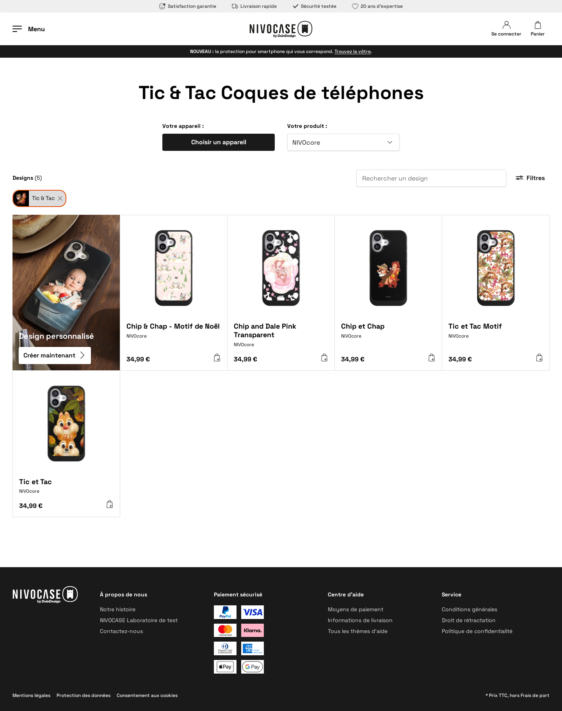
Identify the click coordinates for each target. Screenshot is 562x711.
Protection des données (83, 695)
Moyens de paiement (355, 609)
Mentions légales (31, 695)
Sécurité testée (314, 6)
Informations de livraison (360, 620)
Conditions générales (469, 609)
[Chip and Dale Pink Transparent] (281, 338)
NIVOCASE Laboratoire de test (139, 620)
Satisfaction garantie (187, 6)
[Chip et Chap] (388, 335)
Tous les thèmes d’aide (358, 631)
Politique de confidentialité (477, 631)
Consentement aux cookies (147, 695)
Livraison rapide (254, 6)
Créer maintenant (54, 356)
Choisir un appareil (218, 142)
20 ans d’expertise (377, 6)
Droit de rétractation (469, 620)
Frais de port (535, 695)
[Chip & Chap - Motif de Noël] (173, 335)
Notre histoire (117, 609)
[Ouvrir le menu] (28, 28)
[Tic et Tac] (66, 489)
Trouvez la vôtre (352, 51)
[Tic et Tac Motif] (495, 335)
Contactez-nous (121, 631)
